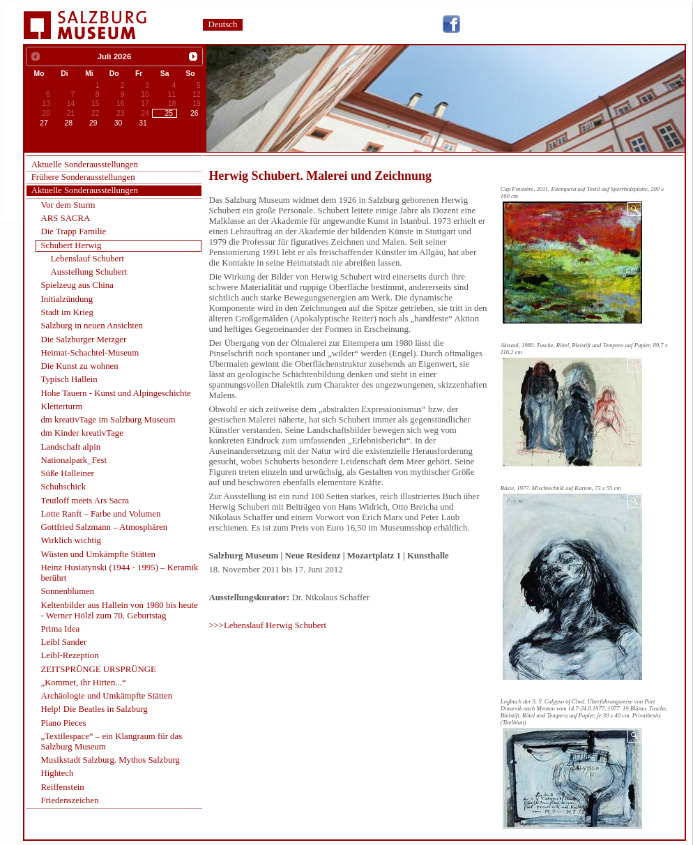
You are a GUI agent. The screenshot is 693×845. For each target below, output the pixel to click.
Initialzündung (66, 299)
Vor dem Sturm (67, 205)
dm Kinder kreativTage (81, 433)
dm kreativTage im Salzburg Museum (107, 420)
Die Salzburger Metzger (83, 339)
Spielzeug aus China (77, 285)
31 (143, 123)
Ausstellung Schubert (89, 272)
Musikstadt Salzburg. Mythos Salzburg (109, 760)
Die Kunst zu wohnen (79, 366)
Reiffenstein (62, 787)
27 (44, 123)
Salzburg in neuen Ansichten (91, 325)
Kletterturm (61, 406)
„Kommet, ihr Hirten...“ (82, 682)
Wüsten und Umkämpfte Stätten (97, 554)
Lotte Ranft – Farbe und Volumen (100, 514)
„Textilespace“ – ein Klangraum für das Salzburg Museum (111, 741)
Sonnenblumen (67, 591)
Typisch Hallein (68, 379)
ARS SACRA (65, 218)
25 (169, 113)
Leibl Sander (63, 642)
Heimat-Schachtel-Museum (89, 353)
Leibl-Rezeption (69, 655)
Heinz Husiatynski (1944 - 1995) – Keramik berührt (119, 573)
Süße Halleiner (66, 473)
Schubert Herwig (70, 245)
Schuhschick (63, 487)
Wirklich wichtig (70, 540)
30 (118, 123)
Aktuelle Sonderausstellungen (84, 164)
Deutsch (222, 24)
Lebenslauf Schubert (88, 259)
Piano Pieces (63, 723)
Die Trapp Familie (73, 231)
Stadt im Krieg (66, 312)
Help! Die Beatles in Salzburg (93, 709)
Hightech (56, 773)
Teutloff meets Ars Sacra (84, 500)
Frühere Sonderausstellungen (83, 177)
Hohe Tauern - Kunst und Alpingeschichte (115, 393)
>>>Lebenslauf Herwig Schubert (267, 625)
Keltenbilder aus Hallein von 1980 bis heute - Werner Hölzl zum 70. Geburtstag (118, 610)
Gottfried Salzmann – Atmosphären (103, 527)
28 (69, 123)
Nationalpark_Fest (73, 460)
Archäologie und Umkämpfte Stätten (106, 696)
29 (93, 123)
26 (194, 113)
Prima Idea (59, 629)
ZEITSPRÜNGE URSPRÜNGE (97, 669)
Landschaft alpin (70, 447)
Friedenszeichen (69, 800)
